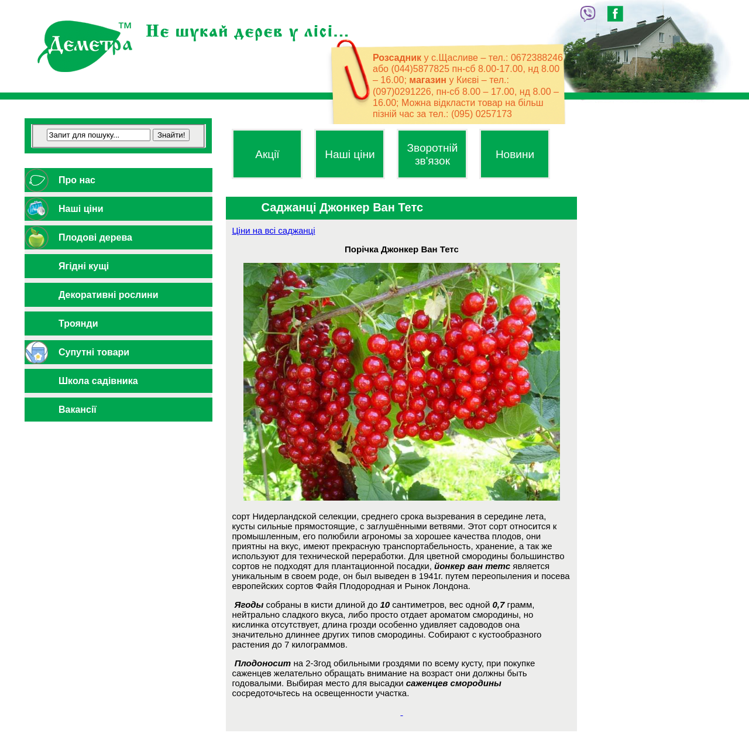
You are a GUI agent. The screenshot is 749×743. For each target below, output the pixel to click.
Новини (515, 154)
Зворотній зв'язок (432, 154)
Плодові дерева (95, 237)
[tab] (118, 180)
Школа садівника (98, 381)
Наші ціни (81, 209)
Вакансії (78, 410)
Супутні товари (94, 352)
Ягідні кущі (84, 266)
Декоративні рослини (109, 295)
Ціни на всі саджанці (273, 230)
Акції (267, 154)
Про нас (77, 180)
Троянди (78, 323)
